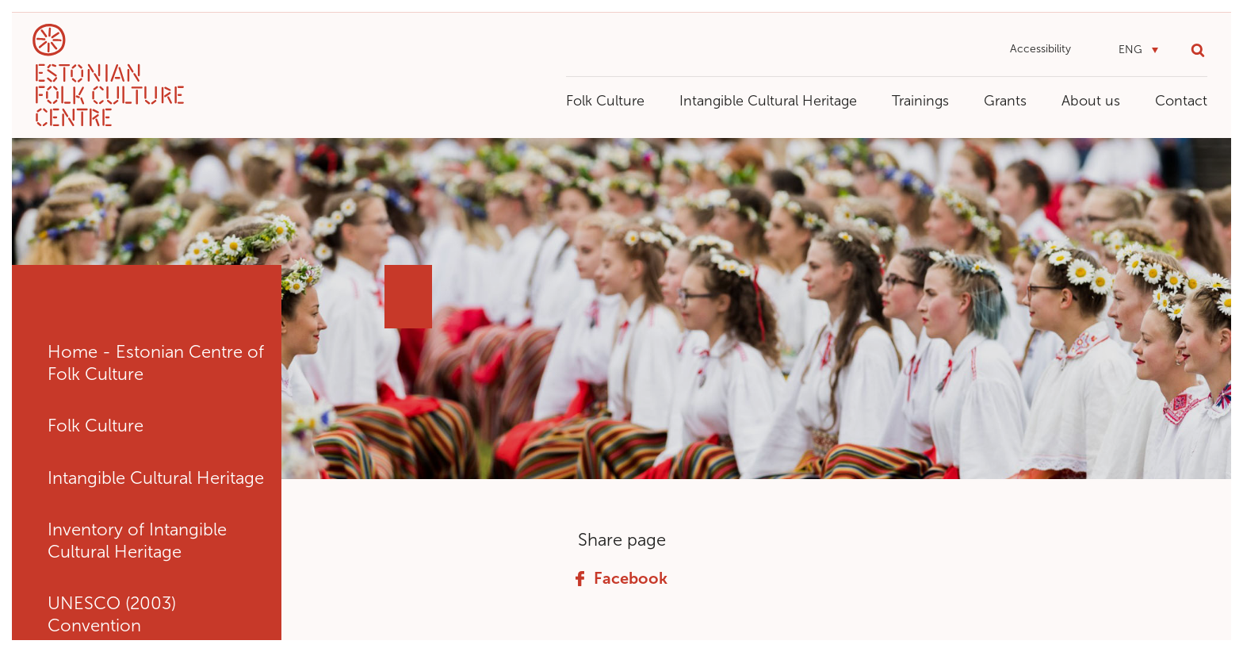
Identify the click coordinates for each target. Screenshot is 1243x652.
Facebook (621, 578)
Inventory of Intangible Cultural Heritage (137, 540)
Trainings (920, 100)
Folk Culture (605, 100)
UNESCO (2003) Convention (112, 614)
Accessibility (1040, 49)
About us (1090, 100)
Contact (1181, 100)
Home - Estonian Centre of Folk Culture (156, 363)
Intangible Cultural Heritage (768, 100)
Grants (1005, 100)
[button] (1138, 50)
